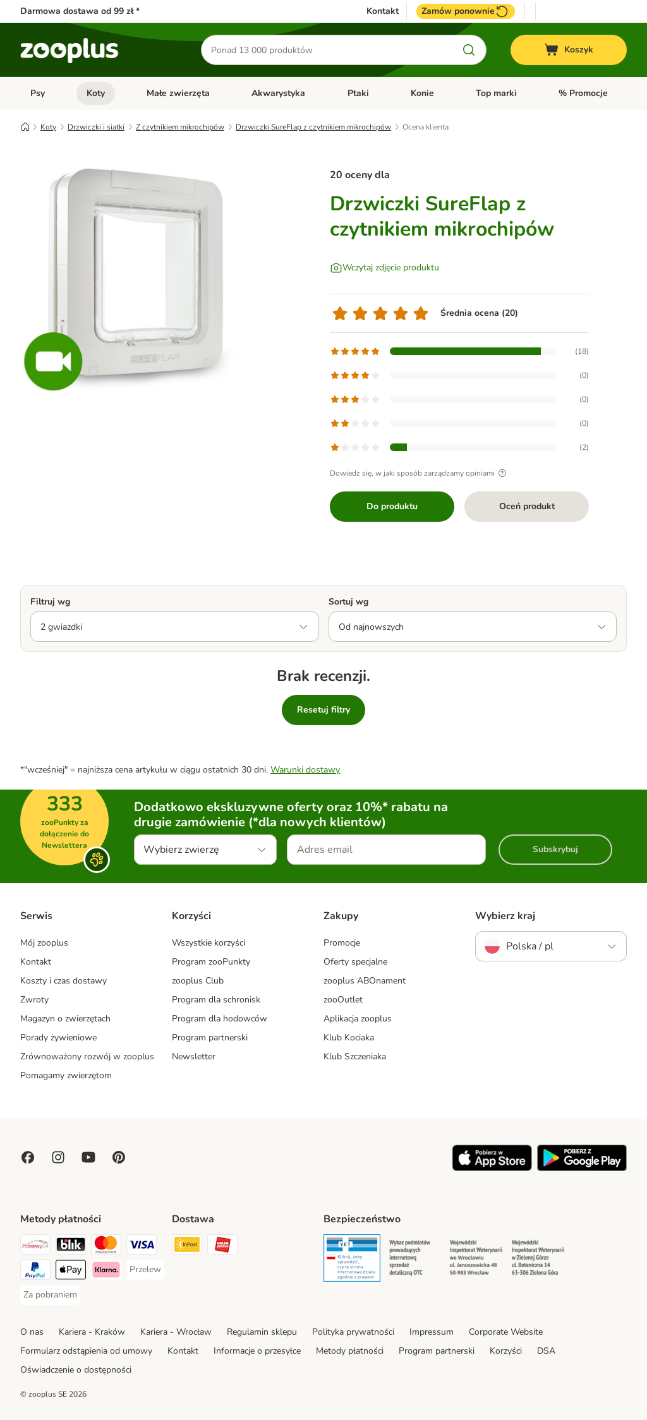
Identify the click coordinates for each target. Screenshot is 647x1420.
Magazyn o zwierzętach (65, 1019)
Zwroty (34, 1000)
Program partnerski (210, 1038)
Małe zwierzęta (178, 93)
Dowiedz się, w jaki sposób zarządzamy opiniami (420, 473)
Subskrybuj (555, 849)
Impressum (431, 1332)
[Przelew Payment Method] (145, 1270)
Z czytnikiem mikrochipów (180, 127)
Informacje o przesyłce (257, 1351)
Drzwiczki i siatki (96, 127)
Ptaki (358, 93)
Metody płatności (350, 1351)
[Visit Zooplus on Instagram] (58, 1157)
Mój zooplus (44, 943)
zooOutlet (343, 1000)
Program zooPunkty (211, 962)
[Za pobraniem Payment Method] (50, 1295)
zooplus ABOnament (365, 981)
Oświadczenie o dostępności (75, 1370)
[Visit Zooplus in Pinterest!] (118, 1157)
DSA (546, 1351)
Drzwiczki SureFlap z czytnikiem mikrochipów (313, 127)
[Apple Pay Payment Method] (71, 1272)
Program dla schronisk (216, 1000)
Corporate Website (506, 1332)
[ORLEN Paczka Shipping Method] (222, 1246)
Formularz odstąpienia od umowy (86, 1351)
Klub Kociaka (349, 1038)
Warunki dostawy (305, 770)
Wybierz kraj (505, 916)
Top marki (496, 93)
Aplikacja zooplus (358, 1019)
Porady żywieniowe (58, 1038)
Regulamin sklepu (262, 1332)
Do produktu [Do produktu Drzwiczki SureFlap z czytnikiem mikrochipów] (392, 506)
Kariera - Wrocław (176, 1332)
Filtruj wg (50, 602)
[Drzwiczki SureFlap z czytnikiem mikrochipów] (140, 273)
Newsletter (193, 1056)
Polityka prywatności (353, 1332)
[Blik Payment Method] (71, 1246)
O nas (32, 1332)
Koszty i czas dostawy (63, 981)
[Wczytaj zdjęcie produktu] (384, 268)
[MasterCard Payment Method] (106, 1246)
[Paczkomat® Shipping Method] (187, 1246)
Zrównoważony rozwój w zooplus (87, 1056)
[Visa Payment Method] (141, 1246)
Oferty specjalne (355, 962)
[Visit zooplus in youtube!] (88, 1157)
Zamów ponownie (465, 11)
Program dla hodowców (219, 1019)
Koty (96, 93)
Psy (37, 93)
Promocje (342, 943)
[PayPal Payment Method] (35, 1272)
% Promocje (583, 93)
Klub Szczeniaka (355, 1056)
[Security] (352, 1260)
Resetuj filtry (323, 710)
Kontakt (382, 11)
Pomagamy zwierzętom (66, 1075)
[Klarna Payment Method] (106, 1272)
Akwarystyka (278, 93)
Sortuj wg (348, 602)
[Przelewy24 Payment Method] (35, 1246)
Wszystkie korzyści (208, 943)
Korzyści (506, 1351)
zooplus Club (198, 981)
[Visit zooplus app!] (492, 1168)
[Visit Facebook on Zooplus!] (27, 1157)
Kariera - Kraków (92, 1332)
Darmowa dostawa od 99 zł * (80, 11)
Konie (422, 93)
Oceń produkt (527, 506)
